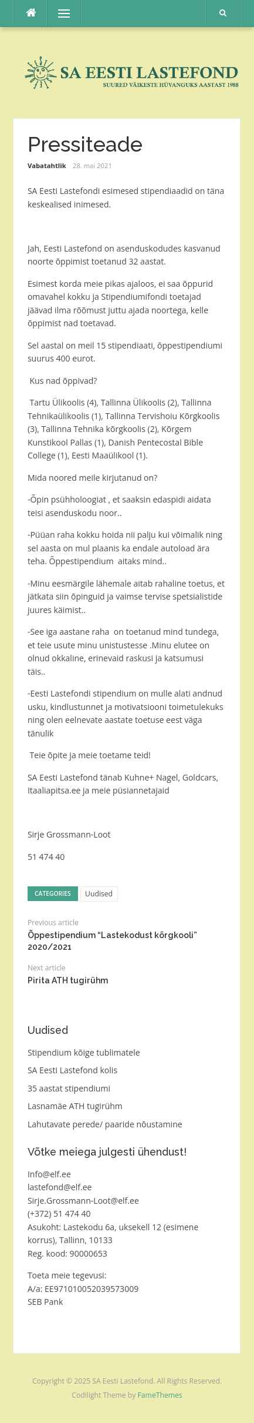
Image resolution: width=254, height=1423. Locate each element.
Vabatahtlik (47, 165)
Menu (59, 13)
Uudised (99, 894)
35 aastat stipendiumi (69, 1088)
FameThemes (160, 1395)
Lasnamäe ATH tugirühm (75, 1105)
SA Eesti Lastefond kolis (72, 1070)
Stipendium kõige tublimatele (84, 1052)
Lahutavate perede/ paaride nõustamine (105, 1124)
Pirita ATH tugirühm (68, 980)
